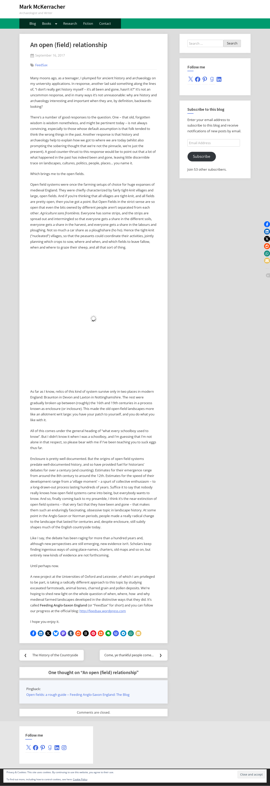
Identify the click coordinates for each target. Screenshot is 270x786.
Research (70, 23)
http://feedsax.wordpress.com (102, 611)
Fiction (88, 23)
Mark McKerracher (42, 6)
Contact (105, 23)
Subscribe (201, 156)
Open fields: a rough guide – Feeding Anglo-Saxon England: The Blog (77, 695)
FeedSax (41, 65)
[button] (33, 633)
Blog (32, 23)
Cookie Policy (80, 779)
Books (46, 23)
